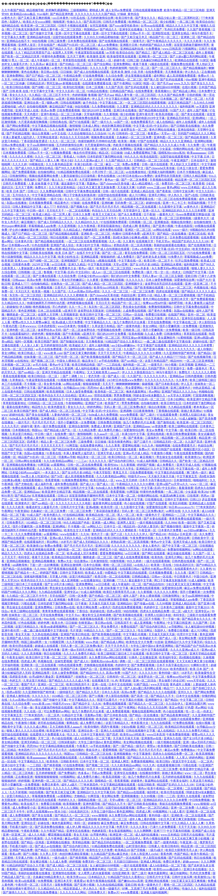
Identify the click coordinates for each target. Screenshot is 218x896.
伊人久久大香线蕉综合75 (138, 372)
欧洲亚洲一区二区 (122, 834)
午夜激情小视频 (161, 453)
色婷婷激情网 (118, 68)
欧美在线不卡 (30, 803)
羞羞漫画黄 (186, 487)
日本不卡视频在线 (189, 172)
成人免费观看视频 (118, 711)
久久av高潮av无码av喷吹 (84, 291)
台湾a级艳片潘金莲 (41, 676)
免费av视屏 (53, 249)
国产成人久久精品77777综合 (168, 356)
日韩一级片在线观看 (155, 164)
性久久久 (73, 734)
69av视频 (191, 79)
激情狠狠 (75, 125)
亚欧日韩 (191, 276)
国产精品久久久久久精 (78, 780)
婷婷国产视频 (146, 464)
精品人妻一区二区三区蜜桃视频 (171, 218)
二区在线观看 (194, 788)
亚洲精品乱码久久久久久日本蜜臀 (184, 210)
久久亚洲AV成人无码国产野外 (146, 368)
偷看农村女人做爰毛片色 (42, 507)
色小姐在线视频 (134, 503)
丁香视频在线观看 (168, 410)
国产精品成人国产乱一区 (60, 430)
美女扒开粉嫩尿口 (73, 279)
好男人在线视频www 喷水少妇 (47, 811)
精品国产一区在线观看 (138, 769)
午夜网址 (79, 372)
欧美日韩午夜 (124, 17)
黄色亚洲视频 (24, 287)
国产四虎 (44, 179)
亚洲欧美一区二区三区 (153, 56)
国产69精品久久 (206, 565)
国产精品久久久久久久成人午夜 (165, 145)
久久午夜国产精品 (53, 830)
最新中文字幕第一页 (196, 526)
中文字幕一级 (174, 430)
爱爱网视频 (110, 749)
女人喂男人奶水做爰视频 (94, 873)
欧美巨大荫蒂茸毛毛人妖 (119, 591)
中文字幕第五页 (187, 476)
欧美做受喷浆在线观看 (122, 56)
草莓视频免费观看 (44, 796)
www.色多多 (142, 268)
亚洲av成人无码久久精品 (65, 538)
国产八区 (117, 534)
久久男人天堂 (49, 853)
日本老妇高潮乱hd (154, 549)
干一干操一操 (171, 618)
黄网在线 (72, 722)
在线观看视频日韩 (169, 765)
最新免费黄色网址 (95, 869)
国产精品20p (22, 495)
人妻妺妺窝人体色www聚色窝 (37, 268)
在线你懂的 (77, 749)
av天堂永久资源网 (62, 368)
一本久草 (71, 179)
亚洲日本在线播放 (125, 110)
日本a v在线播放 (143, 249)
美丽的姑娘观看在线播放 (170, 245)
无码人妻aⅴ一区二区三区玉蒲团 (163, 276)
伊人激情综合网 (12, 399)
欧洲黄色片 (23, 503)
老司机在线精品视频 (51, 722)
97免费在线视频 (183, 722)
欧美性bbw (112, 464)
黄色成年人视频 (180, 684)
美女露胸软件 (167, 337)
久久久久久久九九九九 (181, 349)
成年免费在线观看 (111, 229)
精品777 (168, 688)
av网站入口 (95, 526)
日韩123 (32, 191)
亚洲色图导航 (92, 803)
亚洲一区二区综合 (145, 680)
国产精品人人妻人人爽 (45, 160)
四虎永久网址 (31, 649)
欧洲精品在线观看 (187, 60)
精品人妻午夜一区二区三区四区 (61, 29)
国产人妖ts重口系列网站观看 (189, 56)
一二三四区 (34, 765)
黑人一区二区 (21, 60)
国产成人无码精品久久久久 (56, 222)
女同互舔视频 (99, 25)
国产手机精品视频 (18, 133)
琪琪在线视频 (103, 395)
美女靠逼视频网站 (120, 830)
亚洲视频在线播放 (58, 842)
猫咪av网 (52, 102)
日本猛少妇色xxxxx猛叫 (93, 276)
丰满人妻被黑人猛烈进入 (19, 137)
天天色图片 (31, 114)
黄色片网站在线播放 (162, 129)
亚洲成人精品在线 (143, 191)
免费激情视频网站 (160, 306)
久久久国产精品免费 (171, 94)
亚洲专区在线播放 (131, 29)
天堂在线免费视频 (160, 322)
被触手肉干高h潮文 (79, 129)
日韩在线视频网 (70, 102)
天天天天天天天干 (53, 445)
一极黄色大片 (165, 214)
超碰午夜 (119, 60)
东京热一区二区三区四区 (25, 295)
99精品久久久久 (94, 630)
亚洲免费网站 (122, 64)
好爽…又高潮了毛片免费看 (140, 888)
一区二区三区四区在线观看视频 (146, 102)
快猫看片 (84, 326)
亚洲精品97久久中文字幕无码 (155, 468)
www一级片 (181, 229)
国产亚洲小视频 (163, 225)
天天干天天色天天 (110, 353)
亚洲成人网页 (120, 761)
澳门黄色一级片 (197, 472)
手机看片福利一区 (21, 826)
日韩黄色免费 (102, 79)
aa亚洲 (60, 98)
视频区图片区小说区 (196, 449)
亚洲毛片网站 (157, 195)
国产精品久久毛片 (61, 48)
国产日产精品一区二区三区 (44, 75)
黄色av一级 (112, 179)
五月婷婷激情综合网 (100, 17)
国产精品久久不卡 (162, 696)
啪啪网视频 (163, 445)
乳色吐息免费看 (175, 29)
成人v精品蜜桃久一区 (145, 183)
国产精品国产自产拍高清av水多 (196, 645)
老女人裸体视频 (150, 595)
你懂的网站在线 (183, 148)
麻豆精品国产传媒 (61, 106)
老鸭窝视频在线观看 (80, 303)
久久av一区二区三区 (114, 118)
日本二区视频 (95, 87)
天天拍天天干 (55, 210)
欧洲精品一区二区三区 (143, 21)
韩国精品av (91, 29)
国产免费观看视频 (24, 172)
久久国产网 (200, 622)
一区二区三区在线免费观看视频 (176, 199)
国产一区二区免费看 (134, 179)
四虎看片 (33, 441)
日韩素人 (154, 846)
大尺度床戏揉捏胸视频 (33, 121)
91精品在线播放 (98, 91)
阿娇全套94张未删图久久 (149, 395)
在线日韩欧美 (146, 784)
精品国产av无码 (99, 857)
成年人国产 (130, 595)
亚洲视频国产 (70, 260)
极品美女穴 (89, 360)
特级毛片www (137, 476)
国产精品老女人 (132, 669)
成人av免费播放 (108, 44)
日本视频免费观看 (15, 152)
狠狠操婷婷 (108, 256)
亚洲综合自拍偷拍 (80, 287)
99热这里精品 (202, 387)
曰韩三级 (133, 60)
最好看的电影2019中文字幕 (147, 118)
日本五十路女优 (187, 168)
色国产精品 (181, 853)
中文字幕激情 (142, 753)
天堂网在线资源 (68, 79)
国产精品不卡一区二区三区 (130, 356)
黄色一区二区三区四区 (24, 148)
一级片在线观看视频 (100, 168)
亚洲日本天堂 (180, 299)
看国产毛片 (28, 684)
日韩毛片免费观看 (115, 21)
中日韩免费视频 (199, 800)
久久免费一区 (196, 145)
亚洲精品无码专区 (179, 118)
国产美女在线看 (42, 815)
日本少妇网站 (176, 399)
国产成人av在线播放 (48, 846)
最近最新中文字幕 (73, 183)
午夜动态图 (10, 326)
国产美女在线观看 (193, 114)
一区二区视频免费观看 (138, 842)
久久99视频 (163, 603)
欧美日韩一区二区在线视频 (113, 576)
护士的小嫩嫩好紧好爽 (24, 229)
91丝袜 (50, 437)
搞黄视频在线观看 (92, 618)
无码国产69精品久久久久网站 (197, 133)
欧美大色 (58, 622)
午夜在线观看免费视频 (189, 453)
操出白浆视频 (41, 133)
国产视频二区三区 (43, 360)
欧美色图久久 (53, 514)
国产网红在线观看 (154, 553)
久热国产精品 (12, 649)
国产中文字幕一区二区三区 (180, 545)
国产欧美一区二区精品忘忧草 (20, 56)
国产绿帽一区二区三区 (47, 87)
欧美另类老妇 (201, 249)
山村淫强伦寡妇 (136, 846)
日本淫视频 (186, 364)
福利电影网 (187, 106)
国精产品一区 (89, 669)
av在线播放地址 (136, 172)
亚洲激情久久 (39, 129)
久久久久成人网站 (36, 726)
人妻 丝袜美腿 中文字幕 (44, 183)
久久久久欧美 (193, 41)
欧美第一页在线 (161, 565)
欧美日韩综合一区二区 (43, 376)
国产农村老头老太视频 (152, 256)
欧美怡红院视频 (74, 87)
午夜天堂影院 (102, 472)
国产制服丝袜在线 (72, 341)
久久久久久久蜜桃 (21, 156)
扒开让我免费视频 (187, 260)
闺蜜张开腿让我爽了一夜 (110, 437)
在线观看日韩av (129, 568)
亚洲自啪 (91, 819)
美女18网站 (150, 326)
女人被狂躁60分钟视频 (33, 48)
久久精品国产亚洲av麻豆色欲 (110, 853)
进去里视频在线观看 (138, 75)
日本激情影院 (183, 480)
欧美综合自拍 (205, 21)
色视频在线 (201, 287)
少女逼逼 (165, 148)
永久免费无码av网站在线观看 (170, 268)
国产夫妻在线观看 (156, 518)
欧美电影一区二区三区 (110, 391)
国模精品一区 (104, 780)
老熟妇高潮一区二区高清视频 (132, 245)
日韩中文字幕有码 (177, 499)
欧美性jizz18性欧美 (106, 287)
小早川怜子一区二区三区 (108, 172)
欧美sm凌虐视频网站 (54, 626)
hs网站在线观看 (203, 549)
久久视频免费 (88, 757)
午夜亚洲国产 (180, 160)
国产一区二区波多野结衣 (79, 330)
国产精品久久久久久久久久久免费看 (151, 757)
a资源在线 (76, 237)
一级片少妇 (55, 199)
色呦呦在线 (206, 391)
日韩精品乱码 (36, 83)
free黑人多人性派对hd (35, 476)
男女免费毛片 (110, 626)
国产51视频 (96, 696)
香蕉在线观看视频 (15, 376)
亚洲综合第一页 (34, 102)
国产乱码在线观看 (172, 79)
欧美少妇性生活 (68, 256)
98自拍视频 (39, 41)
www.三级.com (156, 187)
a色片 (21, 106)
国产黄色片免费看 (160, 310)
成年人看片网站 (169, 888)
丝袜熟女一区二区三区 (66, 283)
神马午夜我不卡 (202, 33)
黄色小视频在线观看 (156, 838)
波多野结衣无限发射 (168, 175)
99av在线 (50, 618)
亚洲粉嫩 (107, 202)
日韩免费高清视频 (110, 422)
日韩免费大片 (97, 892)
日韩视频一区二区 (141, 222)
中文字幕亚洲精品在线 (47, 195)
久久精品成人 (72, 229)
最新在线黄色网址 (18, 407)
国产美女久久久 (145, 17)
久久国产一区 (133, 349)
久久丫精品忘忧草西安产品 (33, 52)
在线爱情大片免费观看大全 (48, 734)
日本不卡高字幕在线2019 (155, 480)
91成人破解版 (188, 418)
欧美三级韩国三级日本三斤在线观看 (121, 653)
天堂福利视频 (93, 114)
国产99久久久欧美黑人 (70, 168)
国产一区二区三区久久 (167, 68)
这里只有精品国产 (180, 102)
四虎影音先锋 (18, 676)
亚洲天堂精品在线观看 (57, 372)
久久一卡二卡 (78, 306)
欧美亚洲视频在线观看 (41, 549)
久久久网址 (44, 468)
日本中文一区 (113, 526)
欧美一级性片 (101, 148)
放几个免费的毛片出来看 (129, 322)
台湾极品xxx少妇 (74, 387)
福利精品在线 (10, 25)
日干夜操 (149, 214)
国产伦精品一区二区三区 (75, 64)
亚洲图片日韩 (129, 44)
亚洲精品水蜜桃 (171, 264)
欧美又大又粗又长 (105, 214)
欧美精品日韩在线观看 (67, 557)
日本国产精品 (207, 87)
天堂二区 (44, 738)
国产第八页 (151, 79)
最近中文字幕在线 (131, 418)
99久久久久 (131, 156)
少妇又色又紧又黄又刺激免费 (96, 187)
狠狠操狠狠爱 (92, 383)
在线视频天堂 (145, 241)
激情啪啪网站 (88, 468)
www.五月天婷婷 (127, 480)
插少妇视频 (167, 21)
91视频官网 (57, 642)
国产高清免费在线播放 (50, 826)
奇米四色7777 (27, 749)
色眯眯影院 (90, 229)
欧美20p (203, 491)
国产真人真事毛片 (64, 337)
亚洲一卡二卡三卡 (175, 202)
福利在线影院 (207, 888)
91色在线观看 (40, 245)
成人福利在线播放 (87, 368)
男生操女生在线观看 (169, 457)
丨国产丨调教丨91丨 (54, 148)
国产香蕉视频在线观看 (63, 568)
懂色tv (155, 98)
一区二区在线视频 (78, 210)
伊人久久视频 (69, 807)
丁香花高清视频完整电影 (68, 769)
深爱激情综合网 (184, 279)
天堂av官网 (120, 264)
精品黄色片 (62, 202)
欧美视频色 (165, 746)
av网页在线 (173, 511)
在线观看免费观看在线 (97, 83)
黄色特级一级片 (169, 672)
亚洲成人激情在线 (18, 696)
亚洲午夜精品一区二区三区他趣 (61, 114)
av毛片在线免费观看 (49, 349)
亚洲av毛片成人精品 (136, 453)
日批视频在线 (154, 499)
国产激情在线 (166, 422)
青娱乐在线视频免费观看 (19, 468)
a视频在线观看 (107, 260)
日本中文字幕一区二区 (121, 495)
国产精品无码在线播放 (107, 842)
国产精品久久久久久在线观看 (157, 692)
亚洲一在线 (99, 684)
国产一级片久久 (102, 121)
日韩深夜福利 (67, 742)
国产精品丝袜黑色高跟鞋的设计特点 (76, 449)
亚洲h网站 (199, 118)
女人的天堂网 (15, 549)
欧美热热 (157, 557)
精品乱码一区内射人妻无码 (141, 526)
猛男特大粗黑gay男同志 (157, 568)
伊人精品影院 (117, 399)
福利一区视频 (24, 341)
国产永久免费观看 (130, 214)
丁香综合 (82, 611)
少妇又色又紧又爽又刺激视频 (177, 819)
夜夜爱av (154, 133)
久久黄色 (129, 241)
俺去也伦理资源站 (85, 152)
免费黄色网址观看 (106, 418)
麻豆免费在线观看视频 (126, 299)
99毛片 (91, 769)
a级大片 (188, 611)
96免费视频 (45, 880)
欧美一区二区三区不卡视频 (143, 618)
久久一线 (115, 241)
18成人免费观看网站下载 (140, 152)
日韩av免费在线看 (13, 145)
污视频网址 (189, 48)
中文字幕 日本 (200, 156)
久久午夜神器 (87, 225)
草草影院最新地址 (109, 225)
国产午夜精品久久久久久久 (165, 41)
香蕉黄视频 (122, 780)
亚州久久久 (185, 692)
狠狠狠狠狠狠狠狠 (47, 776)
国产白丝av (76, 819)
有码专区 (63, 206)
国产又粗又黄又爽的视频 (34, 17)
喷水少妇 (67, 160)
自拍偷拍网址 (47, 172)
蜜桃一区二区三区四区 (118, 565)
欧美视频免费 (72, 803)
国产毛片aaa (165, 83)
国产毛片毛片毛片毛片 (105, 206)
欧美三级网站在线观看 (184, 426)
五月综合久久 (21, 195)
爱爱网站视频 (131, 445)
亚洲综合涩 (28, 823)
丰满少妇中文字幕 (88, 245)
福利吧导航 (176, 303)
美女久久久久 (18, 94)
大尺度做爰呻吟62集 (98, 145)
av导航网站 (176, 626)
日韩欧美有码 (69, 761)
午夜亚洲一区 (148, 530)
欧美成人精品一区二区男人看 (52, 214)
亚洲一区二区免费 (183, 807)
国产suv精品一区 (132, 360)
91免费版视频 (44, 287)
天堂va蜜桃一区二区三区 (125, 800)
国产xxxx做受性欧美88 (124, 25)
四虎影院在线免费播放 (43, 892)
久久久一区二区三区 (63, 141)
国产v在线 (192, 195)
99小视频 (171, 364)
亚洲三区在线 (197, 233)
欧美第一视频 (127, 141)
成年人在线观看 (186, 121)
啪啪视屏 (59, 21)
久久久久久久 (135, 279)
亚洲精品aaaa (142, 426)
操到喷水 (153, 792)
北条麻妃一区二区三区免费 (134, 137)
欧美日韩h (162, 761)
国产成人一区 (117, 376)
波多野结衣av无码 (50, 330)
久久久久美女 (139, 826)
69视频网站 (68, 776)
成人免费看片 (126, 256)
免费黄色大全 (68, 268)
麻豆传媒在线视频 (179, 553)
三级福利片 (152, 437)
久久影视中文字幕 (171, 206)
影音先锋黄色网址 (120, 441)
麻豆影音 (52, 64)
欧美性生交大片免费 (77, 530)
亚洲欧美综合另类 (130, 518)
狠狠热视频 (53, 333)
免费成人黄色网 (101, 426)
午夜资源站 (21, 511)
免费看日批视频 (156, 314)
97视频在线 (209, 464)
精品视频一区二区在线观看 (139, 206)
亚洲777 (193, 572)
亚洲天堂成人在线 (27, 110)
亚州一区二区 (197, 314)
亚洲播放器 (162, 222)
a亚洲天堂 (149, 233)
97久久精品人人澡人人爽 (188, 823)
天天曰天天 (23, 291)
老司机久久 (172, 318)
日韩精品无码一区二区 (168, 441)
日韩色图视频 (194, 376)
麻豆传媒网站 (179, 873)
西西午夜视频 (110, 726)
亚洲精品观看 (90, 256)
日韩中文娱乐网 (183, 191)
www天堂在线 (196, 680)
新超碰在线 (97, 611)
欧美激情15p (193, 457)
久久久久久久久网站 (66, 788)
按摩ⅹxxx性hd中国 (155, 303)
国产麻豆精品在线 (50, 387)
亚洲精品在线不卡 (18, 41)
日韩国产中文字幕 (195, 272)
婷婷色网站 (95, 407)
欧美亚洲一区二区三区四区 (39, 25)
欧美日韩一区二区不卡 (159, 260)
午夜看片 (83, 746)
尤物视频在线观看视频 (99, 665)
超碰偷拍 (12, 306)
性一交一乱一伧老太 (168, 272)
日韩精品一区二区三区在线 (152, 160)
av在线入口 (142, 565)
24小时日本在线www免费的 (135, 175)
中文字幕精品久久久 (98, 322)
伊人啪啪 (25, 306)
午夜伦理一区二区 (27, 884)
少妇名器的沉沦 (184, 565)
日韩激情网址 (18, 175)
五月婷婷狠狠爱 (46, 773)
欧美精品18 (122, 850)
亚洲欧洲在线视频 (112, 279)
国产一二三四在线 (109, 364)
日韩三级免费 (57, 41)
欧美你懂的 (92, 726)
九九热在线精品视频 (45, 634)
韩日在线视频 (59, 237)
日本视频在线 (21, 430)
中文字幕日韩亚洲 (157, 387)
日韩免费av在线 (65, 607)
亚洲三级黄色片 (180, 387)
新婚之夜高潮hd (191, 410)
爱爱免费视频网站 (87, 48)
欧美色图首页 (57, 407)
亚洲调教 (126, 410)
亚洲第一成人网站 (104, 522)
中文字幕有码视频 (179, 830)
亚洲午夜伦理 (145, 114)
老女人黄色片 (151, 545)
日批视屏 (193, 495)
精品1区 (104, 152)
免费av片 (204, 75)
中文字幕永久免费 (13, 37)
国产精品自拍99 (154, 584)
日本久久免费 (82, 214)
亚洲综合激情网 (79, 426)
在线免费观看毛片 (143, 121)
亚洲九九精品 (77, 264)
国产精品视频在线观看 (154, 110)
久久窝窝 (123, 106)
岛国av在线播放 (16, 202)
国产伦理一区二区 (67, 356)
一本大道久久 (51, 472)
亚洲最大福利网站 (146, 148)
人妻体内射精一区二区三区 (69, 414)
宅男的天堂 (77, 850)
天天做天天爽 (126, 187)
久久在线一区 (33, 711)
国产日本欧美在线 (167, 383)
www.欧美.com (53, 353)
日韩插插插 (113, 310)
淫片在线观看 (41, 638)
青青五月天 (120, 472)
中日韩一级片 (36, 210)
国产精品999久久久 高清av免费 (100, 672)
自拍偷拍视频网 (37, 106)
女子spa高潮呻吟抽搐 (41, 145)
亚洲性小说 (145, 295)
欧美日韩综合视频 (18, 87)
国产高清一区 (140, 696)
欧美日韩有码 (170, 846)
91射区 (204, 60)
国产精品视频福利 (195, 68)
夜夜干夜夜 (140, 64)
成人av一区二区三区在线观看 (111, 272)
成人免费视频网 (20, 815)
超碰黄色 (137, 780)
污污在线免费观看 (199, 252)
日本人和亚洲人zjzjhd (145, 853)
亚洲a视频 (93, 507)
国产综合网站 (103, 64)
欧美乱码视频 (178, 503)
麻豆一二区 (113, 164)
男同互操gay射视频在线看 (63, 83)
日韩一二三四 (166, 796)
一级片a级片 (156, 850)
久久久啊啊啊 (143, 830)
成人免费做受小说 (24, 807)
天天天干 (108, 383)
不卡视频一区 (33, 383)
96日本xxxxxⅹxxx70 (181, 507)
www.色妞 (92, 642)
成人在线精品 (165, 121)
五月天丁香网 (76, 56)
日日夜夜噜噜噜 (143, 410)
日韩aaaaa (18, 279)
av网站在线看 (162, 229)
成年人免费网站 (122, 148)
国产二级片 (148, 414)
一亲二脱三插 (186, 21)
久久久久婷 (20, 164)
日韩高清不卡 (123, 622)
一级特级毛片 (66, 692)
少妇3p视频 (128, 726)
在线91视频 (189, 87)
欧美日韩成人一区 (100, 60)
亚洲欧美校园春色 (78, 98)
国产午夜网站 (122, 83)
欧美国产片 (112, 403)
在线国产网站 (177, 314)
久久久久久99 (148, 672)
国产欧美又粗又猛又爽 (61, 792)
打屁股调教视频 (203, 395)
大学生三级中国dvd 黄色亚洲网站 (152, 645)
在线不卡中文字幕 (89, 252)
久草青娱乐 (17, 380)
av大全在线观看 (51, 229)
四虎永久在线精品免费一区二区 (45, 553)
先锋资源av (86, 622)
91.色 (111, 133)
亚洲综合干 (56, 399)
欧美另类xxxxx (77, 877)
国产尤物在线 (24, 484)
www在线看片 (69, 534)
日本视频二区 (169, 98)
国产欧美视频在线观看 (149, 287)
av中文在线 (59, 133)
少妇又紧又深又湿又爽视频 (184, 584)
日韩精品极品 (141, 576)
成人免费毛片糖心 (112, 387)
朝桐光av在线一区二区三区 (104, 349)
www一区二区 (199, 484)
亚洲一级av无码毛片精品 (78, 649)
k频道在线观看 (159, 64)
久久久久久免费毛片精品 (79, 653)
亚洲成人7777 (21, 283)
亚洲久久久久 (90, 838)
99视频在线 (36, 164)
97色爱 (88, 418)
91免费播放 (153, 48)
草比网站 (126, 287)
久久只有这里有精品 (62, 187)
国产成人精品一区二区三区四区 (28, 237)
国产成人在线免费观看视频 (132, 557)
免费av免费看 (131, 164)
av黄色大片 (9, 17)
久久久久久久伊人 (156, 376)
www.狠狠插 (201, 803)
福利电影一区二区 (135, 364)
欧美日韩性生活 (171, 403)
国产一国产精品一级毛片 (129, 746)
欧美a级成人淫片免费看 (68, 322)
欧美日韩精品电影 (76, 68)
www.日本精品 (190, 187)
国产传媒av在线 (144, 603)
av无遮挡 (202, 106)
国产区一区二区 (112, 252)
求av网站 (154, 391)
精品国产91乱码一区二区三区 (76, 44)
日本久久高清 (111, 692)
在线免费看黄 (154, 71)
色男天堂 (122, 826)
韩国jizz (106, 245)
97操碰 (76, 202)
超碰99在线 (153, 202)
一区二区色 (52, 715)
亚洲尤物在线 (24, 337)
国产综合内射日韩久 (122, 460)
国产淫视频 (138, 850)
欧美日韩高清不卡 (78, 684)
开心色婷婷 (60, 306)
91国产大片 (178, 110)
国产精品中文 (82, 703)
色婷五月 (15, 680)
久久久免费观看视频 (28, 534)
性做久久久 (74, 21)
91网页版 (72, 445)
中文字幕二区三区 (192, 699)
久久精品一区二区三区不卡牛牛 (50, 94)
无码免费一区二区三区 (108, 199)
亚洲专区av (71, 591)
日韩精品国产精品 (122, 91)
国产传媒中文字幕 (42, 33)
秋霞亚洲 (15, 299)
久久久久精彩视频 (66, 468)
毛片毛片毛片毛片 (44, 422)
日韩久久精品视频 (195, 175)
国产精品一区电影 (33, 842)
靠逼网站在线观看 (157, 780)
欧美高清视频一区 (168, 114)
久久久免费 (57, 129)
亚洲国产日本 (94, 403)
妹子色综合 (90, 102)
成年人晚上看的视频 (142, 819)
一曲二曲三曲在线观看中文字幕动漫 (167, 341)
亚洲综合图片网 (196, 703)
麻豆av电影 (72, 838)
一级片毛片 (23, 422)
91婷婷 (141, 187)
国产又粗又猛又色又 (134, 37)
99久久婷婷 (134, 561)
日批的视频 (194, 94)
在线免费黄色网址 (92, 445)
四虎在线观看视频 (168, 291)
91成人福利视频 (147, 460)
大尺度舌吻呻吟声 (91, 179)
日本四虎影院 (47, 326)
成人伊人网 (73, 826)
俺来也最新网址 (136, 391)
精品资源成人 (72, 888)
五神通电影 (48, 418)
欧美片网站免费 (87, 607)
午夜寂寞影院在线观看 (90, 52)
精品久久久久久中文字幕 (182, 25)
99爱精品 (110, 572)
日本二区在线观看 (50, 310)
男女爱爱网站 (134, 387)
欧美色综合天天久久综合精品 (58, 395)
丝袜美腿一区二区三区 (39, 356)
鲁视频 (92, 94)
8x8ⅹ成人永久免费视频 (103, 414)
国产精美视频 (53, 765)
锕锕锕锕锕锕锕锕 (128, 383)
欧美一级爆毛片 (110, 888)
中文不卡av (73, 615)
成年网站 (159, 75)
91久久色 (148, 445)
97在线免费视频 (93, 75)
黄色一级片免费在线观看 (50, 426)
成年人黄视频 (205, 52)
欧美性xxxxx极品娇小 (167, 869)
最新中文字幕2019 (198, 607)
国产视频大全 (79, 206)
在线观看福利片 (20, 333)
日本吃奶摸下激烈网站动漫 (105, 156)
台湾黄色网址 (99, 834)
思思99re (92, 387)
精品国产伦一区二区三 (164, 37)
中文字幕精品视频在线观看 (50, 125)
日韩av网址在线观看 (28, 460)
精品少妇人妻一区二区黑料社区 (179, 17)
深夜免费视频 (64, 884)
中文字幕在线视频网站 (28, 218)
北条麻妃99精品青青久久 (156, 60)
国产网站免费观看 (18, 125)
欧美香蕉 (198, 183)
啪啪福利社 (200, 480)
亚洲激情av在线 (151, 738)
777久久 (122, 580)
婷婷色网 (38, 333)
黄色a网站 (173, 187)
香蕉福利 (30, 179)
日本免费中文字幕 (24, 387)
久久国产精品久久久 (119, 160)
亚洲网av (138, 318)
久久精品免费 (87, 430)
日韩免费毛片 (15, 522)
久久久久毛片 (10, 426)
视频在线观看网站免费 (44, 175)
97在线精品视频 (74, 514)
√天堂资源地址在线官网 (151, 719)
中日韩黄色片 (183, 576)
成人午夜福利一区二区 (46, 60)
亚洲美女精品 (181, 33)
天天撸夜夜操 (174, 71)
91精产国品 (141, 684)
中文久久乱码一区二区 (71, 91)
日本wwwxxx (28, 326)
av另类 (110, 52)
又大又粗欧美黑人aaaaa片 (104, 372)
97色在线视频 (27, 622)
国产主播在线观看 (45, 276)
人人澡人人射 (30, 345)
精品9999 (176, 360)
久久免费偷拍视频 (103, 106)
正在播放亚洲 (148, 657)
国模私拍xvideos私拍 (172, 152)
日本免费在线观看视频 (83, 41)
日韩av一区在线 (133, 314)
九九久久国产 (154, 29)
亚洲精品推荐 (78, 657)
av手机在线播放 (109, 360)
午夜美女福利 (15, 657)
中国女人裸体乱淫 (69, 360)
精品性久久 (39, 407)
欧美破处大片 (78, 345)
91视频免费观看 (61, 152)
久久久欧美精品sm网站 (59, 460)
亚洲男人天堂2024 (157, 669)
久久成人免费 (153, 333)
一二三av (81, 460)
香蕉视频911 (163, 91)
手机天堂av (163, 241)
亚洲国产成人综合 (62, 245)
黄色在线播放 (30, 71)
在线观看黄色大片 (186, 568)
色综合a (173, 534)
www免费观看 (129, 414)
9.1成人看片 (177, 811)
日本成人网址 (91, 125)
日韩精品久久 (168, 460)
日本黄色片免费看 (170, 530)
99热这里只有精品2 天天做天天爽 (34, 79)
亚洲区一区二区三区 (138, 229)
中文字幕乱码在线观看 (170, 472)
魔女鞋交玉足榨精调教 (97, 615)
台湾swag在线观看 (153, 25)
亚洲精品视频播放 (18, 561)
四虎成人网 (130, 225)
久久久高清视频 (31, 653)
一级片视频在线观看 (150, 522)
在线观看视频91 (33, 480)
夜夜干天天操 (41, 557)
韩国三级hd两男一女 (34, 642)
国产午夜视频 (71, 333)
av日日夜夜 (59, 264)
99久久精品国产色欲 (76, 522)
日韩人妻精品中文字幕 (27, 206)
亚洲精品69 (125, 603)
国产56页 (57, 476)
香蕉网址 (145, 225)
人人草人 (182, 757)
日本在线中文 (200, 160)
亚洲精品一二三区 (174, 514)
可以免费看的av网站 (57, 711)
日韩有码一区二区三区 (131, 133)
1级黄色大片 (201, 218)
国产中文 (138, 168)
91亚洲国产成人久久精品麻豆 (149, 599)
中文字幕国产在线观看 (152, 345)
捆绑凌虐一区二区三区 (21, 314)
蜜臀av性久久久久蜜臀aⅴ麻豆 (31, 322)
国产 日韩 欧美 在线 (16, 91)
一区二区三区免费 (143, 291)
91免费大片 (175, 256)
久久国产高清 (114, 87)
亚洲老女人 (42, 337)
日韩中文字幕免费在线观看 (83, 191)
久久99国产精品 (12, 449)
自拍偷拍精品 (40, 283)
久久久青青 (113, 445)
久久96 (85, 534)
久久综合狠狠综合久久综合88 (87, 133)
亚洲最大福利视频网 (161, 172)
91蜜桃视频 (185, 337)
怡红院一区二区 (139, 68)
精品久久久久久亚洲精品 (176, 141)
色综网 (20, 68)
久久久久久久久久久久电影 (74, 503)
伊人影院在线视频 (117, 696)
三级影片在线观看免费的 (75, 688)
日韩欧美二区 (132, 330)
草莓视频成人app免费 (42, 225)
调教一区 (126, 661)
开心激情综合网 (74, 349)
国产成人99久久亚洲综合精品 (34, 168)
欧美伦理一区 (110, 507)
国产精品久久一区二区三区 (146, 703)
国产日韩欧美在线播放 (186, 125)
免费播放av (188, 749)
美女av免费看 (155, 430)
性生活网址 (145, 630)
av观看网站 (58, 464)
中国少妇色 (201, 576)
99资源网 (63, 487)
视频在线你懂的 (181, 222)
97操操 (16, 199)
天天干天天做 (48, 518)
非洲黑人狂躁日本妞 (192, 414)
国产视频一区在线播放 (59, 318)
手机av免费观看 (102, 773)
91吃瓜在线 (78, 17)
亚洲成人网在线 (151, 861)
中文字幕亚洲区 (85, 318)
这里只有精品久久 (27, 626)
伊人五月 (98, 98)
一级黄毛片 (138, 41)
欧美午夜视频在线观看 (102, 880)
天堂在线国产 (47, 44)
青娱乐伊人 (93, 749)
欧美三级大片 (67, 518)
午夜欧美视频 (30, 830)
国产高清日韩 (92, 21)
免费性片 (41, 187)
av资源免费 (159, 426)
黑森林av (93, 183)
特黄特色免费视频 (54, 56)
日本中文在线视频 (120, 684)
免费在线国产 (130, 626)
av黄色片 (57, 68)
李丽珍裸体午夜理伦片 (21, 888)
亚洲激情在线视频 (64, 873)
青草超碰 (125, 680)
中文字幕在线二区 (111, 102)
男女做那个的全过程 (172, 680)
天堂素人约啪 (58, 576)
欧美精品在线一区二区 (101, 514)
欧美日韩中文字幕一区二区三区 (101, 314)
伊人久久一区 (30, 669)
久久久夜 (181, 572)
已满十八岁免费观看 (163, 826)
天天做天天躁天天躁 (102, 603)
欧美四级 (102, 719)
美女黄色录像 (53, 383)
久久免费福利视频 (52, 191)
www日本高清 (156, 734)
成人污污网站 (138, 195)
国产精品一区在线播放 (172, 233)
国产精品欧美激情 (197, 137)
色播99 (116, 233)
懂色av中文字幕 (161, 541)
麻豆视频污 (28, 222)
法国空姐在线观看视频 (175, 156)
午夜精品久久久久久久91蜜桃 (142, 353)
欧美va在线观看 (25, 880)
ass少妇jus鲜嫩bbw (123, 345)
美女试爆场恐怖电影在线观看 (98, 568)
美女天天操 (23, 634)
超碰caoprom (191, 861)
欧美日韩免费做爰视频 (182, 434)
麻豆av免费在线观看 (197, 588)
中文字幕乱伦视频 (118, 98)
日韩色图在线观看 (184, 561)
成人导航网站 (109, 48)
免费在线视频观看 (24, 487)
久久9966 (171, 522)
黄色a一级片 (86, 268)
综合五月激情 (154, 318)
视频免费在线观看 (183, 64)
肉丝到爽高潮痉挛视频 (117, 125)
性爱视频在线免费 (109, 330)
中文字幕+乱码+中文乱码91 (151, 125)
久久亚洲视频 (67, 225)
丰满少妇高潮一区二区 (89, 164)
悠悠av (205, 495)
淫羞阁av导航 (67, 457)
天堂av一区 (168, 133)
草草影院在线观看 (75, 60)
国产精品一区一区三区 (45, 118)
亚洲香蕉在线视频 (13, 757)
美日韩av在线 (50, 71)
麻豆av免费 (172, 749)
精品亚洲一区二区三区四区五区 (195, 179)
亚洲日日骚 (102, 545)
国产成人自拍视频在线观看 (92, 71)
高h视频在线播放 (43, 98)
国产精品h (205, 353)
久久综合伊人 (175, 703)
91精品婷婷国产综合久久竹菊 (25, 865)
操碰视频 (148, 383)
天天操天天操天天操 (161, 476)
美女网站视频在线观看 (138, 742)
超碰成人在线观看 (47, 645)
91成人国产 (34, 514)
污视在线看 (28, 603)
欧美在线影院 (149, 156)
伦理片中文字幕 (187, 634)
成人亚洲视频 (70, 580)
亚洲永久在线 (173, 738)
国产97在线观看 (79, 121)
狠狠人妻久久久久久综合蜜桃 (25, 730)
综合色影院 (90, 549)
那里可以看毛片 (107, 699)
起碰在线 (44, 823)
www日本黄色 (67, 326)
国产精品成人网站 (185, 91)
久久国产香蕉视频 (199, 29)
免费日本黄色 (51, 784)
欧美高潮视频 (55, 391)
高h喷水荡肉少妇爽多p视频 (130, 237)
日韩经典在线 (58, 121)
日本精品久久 (97, 877)
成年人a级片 (69, 784)
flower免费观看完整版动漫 (193, 214)
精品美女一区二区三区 (92, 457)
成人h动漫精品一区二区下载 (92, 738)
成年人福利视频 (99, 345)
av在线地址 (22, 360)
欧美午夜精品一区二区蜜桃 (165, 788)
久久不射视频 (75, 642)
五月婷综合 (88, 260)
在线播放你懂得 (150, 773)
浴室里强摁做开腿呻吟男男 (192, 44)
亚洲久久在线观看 (112, 730)
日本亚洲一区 (189, 534)
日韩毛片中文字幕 (70, 418)
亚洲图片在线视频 (34, 199)
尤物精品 (83, 337)
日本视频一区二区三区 (16, 364)
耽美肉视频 (135, 333)
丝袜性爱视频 (64, 661)
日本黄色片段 (24, 241)
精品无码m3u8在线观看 (77, 249)
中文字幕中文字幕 (42, 91)
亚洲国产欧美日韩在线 (75, 634)
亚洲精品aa (176, 376)
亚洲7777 (159, 830)
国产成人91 (87, 484)
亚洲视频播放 (122, 753)
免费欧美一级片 (142, 272)
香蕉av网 (15, 853)
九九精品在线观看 (180, 407)
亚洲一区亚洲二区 (197, 283)
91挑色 (81, 156)
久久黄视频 (111, 114)
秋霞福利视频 (197, 202)
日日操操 (66, 71)
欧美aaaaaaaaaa (197, 152)
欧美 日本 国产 (16, 191)
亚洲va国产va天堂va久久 (172, 484)
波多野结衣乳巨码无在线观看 (164, 283)
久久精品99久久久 (87, 222)
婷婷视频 (24, 780)
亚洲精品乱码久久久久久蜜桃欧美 (66, 295)
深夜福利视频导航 (36, 576)
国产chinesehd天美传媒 (161, 168)
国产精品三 (143, 52)
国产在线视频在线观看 (114, 41)
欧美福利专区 (168, 657)
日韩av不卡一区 (140, 33)
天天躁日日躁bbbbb (126, 861)
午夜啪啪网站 (75, 403)
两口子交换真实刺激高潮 (22, 29)
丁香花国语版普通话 (34, 141)
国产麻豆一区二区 (192, 98)
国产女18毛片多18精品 (145, 264)
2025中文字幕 (41, 264)
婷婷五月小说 (109, 549)
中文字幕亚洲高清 (110, 769)
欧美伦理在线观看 (21, 645)
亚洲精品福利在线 (39, 37)
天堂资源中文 (132, 210)
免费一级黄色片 (197, 368)
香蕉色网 (166, 853)
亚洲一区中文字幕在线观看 (73, 33)
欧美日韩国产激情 (47, 341)
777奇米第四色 (205, 507)
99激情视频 (117, 561)
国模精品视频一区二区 (93, 800)
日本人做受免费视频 (159, 279)
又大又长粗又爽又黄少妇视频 (195, 661)
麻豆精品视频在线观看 (63, 757)
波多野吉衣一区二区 (134, 129)
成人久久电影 (37, 834)
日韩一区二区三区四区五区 (168, 252)
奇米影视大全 (140, 722)
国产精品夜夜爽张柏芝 (176, 715)
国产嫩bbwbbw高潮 (131, 880)
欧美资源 (7, 260)
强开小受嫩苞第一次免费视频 (178, 326)
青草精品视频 (81, 842)
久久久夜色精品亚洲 (59, 164)
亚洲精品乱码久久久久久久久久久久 (154, 106)
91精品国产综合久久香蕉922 (124, 341)
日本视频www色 (19, 245)
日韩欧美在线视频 (42, 252)
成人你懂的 (205, 349)
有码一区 (80, 823)
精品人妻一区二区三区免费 (59, 441)
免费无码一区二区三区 (176, 183)
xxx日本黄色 (60, 17)
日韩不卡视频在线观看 (73, 25)
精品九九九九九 (129, 549)
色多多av (84, 773)
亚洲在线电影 (187, 129)
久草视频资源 (69, 314)
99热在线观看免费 (70, 665)
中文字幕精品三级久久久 (161, 418)
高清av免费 (48, 110)
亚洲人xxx (21, 260)
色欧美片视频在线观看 (128, 145)
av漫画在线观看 (35, 599)
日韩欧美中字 (201, 538)
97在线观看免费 (167, 414)
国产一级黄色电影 (129, 326)
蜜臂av (151, 746)
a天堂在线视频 (93, 538)
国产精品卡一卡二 (26, 572)
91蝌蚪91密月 (200, 665)
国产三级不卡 (140, 98)
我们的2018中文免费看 (97, 110)
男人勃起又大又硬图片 (185, 164)
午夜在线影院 (184, 225)
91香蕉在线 (54, 453)
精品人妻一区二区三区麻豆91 (97, 518)
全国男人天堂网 (63, 52)
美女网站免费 (188, 638)
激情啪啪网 (84, 434)
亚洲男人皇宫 (27, 44)
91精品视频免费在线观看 (73, 172)
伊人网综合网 (181, 538)
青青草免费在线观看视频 (185, 518)
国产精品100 (158, 534)
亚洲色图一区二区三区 (169, 137)
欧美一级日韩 (192, 330)
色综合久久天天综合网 (75, 137)
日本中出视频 (92, 565)
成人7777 (49, 206)
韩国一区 (149, 83)
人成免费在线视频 (98, 299)
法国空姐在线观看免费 (67, 37)
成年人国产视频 (197, 110)
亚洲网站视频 (203, 141)
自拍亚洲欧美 (121, 873)
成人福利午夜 (44, 484)
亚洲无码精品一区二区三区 (39, 742)
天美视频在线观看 (162, 179)
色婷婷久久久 (67, 800)
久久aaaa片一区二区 (107, 434)
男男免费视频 (123, 395)
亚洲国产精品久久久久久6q (179, 391)
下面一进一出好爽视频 (44, 565)
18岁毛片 (66, 541)
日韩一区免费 (78, 595)
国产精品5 (42, 850)
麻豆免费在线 (110, 823)
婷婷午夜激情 (34, 838)
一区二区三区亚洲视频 (199, 360)
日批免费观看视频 (69, 110)
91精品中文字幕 (79, 148)
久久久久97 (183, 688)
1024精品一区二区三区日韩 (44, 522)
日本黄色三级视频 (172, 607)
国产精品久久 (109, 29)
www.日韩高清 (171, 48)
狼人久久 (58, 179)
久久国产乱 (59, 291)
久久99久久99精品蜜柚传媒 (102, 37)
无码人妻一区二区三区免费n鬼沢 (125, 407)
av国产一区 (121, 121)
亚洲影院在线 (161, 33)
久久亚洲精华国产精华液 (179, 353)
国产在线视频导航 (200, 245)
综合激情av (81, 561)
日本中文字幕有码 (93, 734)
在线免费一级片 (65, 434)
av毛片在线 (40, 364)
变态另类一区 (97, 376)
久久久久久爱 (99, 68)
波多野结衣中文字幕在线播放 (71, 499)
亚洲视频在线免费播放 (21, 464)
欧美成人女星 (94, 572)
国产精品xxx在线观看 (131, 792)
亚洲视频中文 (134, 283)
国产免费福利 (67, 773)
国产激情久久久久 (15, 892)
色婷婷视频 (79, 94)
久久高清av (37, 64)
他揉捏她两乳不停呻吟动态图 (97, 141)
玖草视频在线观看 (44, 495)
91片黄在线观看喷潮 (31, 249)
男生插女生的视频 (135, 306)
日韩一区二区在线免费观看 (85, 464)
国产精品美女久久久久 (197, 618)
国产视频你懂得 (171, 526)
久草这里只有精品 (104, 326)
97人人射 (86, 79)
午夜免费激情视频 (142, 538)
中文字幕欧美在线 (78, 399)
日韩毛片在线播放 (192, 834)
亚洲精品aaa (32, 491)
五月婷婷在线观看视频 (177, 776)
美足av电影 (176, 707)
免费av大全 (65, 561)
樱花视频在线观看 (60, 834)
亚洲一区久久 (152, 210)
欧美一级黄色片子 (149, 514)
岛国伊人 (15, 21)
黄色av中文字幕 (59, 364)
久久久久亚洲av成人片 (89, 160)
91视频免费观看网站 (71, 380)
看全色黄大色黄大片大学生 (117, 468)
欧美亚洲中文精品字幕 (201, 399)
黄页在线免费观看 (136, 252)
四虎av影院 (114, 611)
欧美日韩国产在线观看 (167, 449)
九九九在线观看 (161, 722)
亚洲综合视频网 (48, 807)
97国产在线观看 (148, 141)
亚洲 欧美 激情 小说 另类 (127, 71)
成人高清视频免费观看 (182, 75)
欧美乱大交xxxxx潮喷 (37, 21)
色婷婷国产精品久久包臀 (155, 44)
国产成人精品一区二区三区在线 (173, 52)
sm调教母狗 (20, 565)
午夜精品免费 (72, 75)
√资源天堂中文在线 (184, 761)
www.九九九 (182, 83)
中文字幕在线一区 (130, 260)
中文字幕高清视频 (100, 264)
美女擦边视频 (39, 861)
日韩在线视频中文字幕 (141, 730)
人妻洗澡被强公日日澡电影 (78, 175)
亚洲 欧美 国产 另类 (106, 129)
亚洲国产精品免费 (21, 850)
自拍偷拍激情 (203, 222)
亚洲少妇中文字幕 (13, 765)
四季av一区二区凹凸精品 (114, 318)
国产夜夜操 (164, 191)
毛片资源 (76, 630)
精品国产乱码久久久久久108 (190, 241)
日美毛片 (61, 287)
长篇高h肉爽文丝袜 (173, 495)
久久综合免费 (114, 75)
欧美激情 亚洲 (96, 56)
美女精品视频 (10, 742)
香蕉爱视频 (52, 480)
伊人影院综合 (207, 322)
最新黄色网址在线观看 (108, 503)
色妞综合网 (128, 295)
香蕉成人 (69, 156)
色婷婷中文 (151, 607)
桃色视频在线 (42, 306)
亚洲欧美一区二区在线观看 (39, 665)
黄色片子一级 (100, 534)
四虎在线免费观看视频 (127, 607)
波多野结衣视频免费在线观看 (80, 118)
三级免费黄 (85, 441)
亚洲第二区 (188, 37)
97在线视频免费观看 (114, 222)
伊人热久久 (192, 71)
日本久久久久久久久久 (134, 218)
